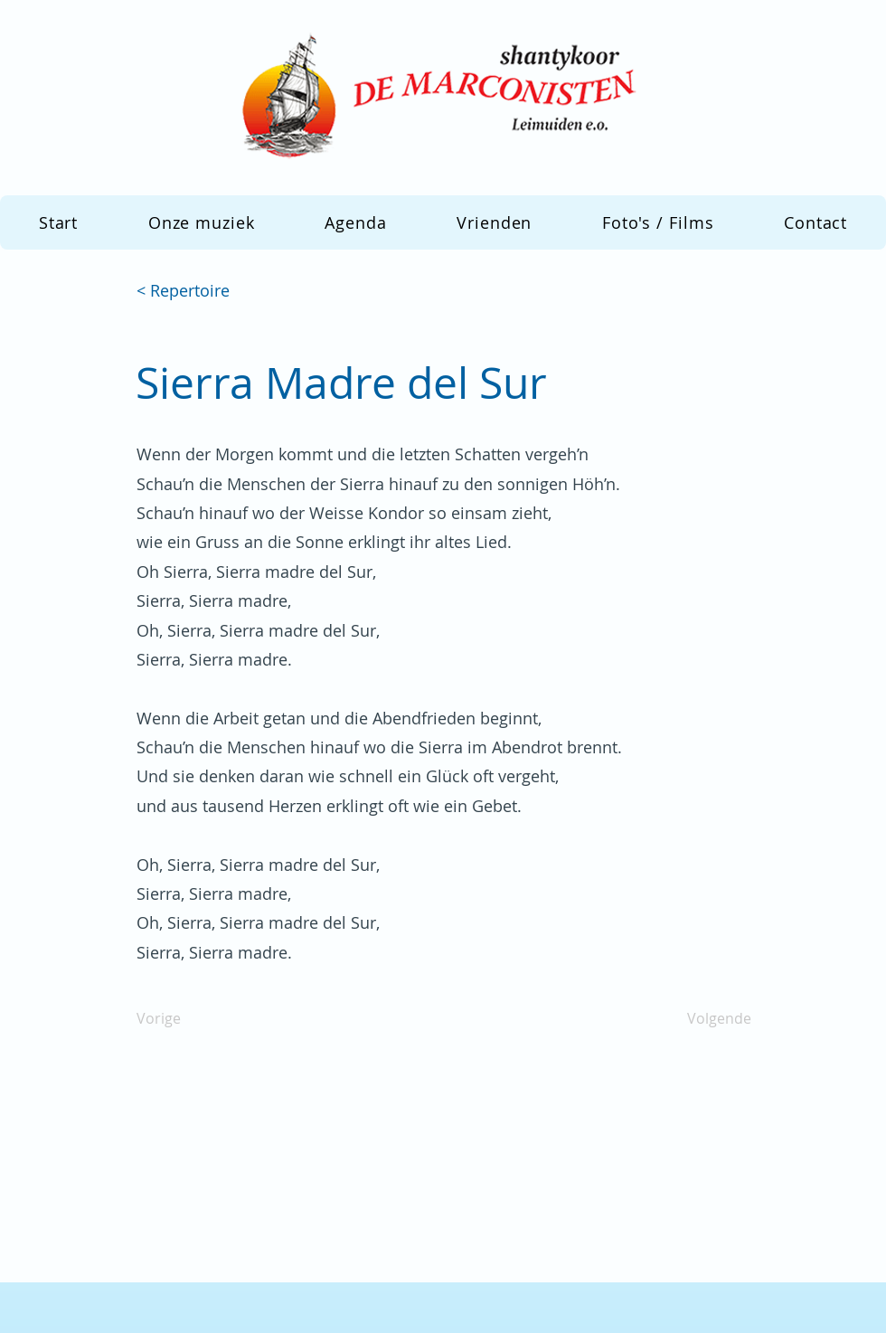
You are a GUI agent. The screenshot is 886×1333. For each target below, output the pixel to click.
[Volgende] (706, 1018)
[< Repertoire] (196, 291)
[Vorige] (196, 1018)
